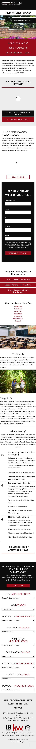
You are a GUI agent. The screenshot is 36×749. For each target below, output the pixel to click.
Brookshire (18, 311)
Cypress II (18, 321)
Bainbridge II (18, 309)
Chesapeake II (18, 318)
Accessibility (30, 735)
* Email (7, 226)
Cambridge (18, 313)
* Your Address (10, 200)
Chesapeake (18, 316)
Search (30, 700)
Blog (27, 52)
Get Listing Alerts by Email (18, 119)
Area (26, 704)
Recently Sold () (18, 48)
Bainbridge (18, 306)
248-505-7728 (11, 580)
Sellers (19, 704)
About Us (18, 708)
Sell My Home (18, 177)
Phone (7, 235)
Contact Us (18, 586)
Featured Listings (17, 700)
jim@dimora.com (23, 580)
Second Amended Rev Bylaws (18, 285)
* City (7, 209)
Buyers (11, 704)
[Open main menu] (4, 7)
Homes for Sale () (18, 43)
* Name (7, 218)
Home (5, 700)
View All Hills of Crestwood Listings (18, 113)
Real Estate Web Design (16, 739)
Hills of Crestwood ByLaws (18, 279)
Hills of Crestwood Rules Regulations (18, 291)
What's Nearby (14, 52)
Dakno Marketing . (18, 742)
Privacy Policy (20, 735)
